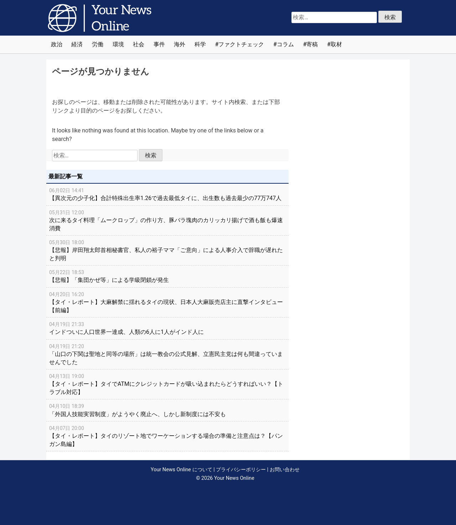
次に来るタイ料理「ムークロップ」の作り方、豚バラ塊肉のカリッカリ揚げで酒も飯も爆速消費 (167, 220)
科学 (200, 44)
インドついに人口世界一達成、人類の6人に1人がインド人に (167, 327)
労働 (97, 44)
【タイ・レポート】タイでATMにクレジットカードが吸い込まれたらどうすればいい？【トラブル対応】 (167, 383)
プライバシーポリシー (241, 470)
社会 (138, 44)
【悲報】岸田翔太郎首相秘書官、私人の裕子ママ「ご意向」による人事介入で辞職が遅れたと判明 (167, 250)
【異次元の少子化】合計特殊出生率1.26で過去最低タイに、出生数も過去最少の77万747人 (167, 194)
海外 (179, 44)
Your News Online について (181, 470)
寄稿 (312, 44)
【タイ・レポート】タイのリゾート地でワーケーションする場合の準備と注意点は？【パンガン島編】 (167, 435)
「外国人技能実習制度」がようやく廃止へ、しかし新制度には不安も (167, 409)
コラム (285, 44)
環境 (118, 44)
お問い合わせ (285, 470)
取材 (336, 44)
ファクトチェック (241, 44)
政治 (56, 44)
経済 (77, 44)
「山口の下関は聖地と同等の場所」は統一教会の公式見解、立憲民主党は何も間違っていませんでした (167, 354)
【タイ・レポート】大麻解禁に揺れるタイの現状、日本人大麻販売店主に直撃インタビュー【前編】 (167, 302)
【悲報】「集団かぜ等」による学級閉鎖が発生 (167, 275)
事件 (159, 44)
